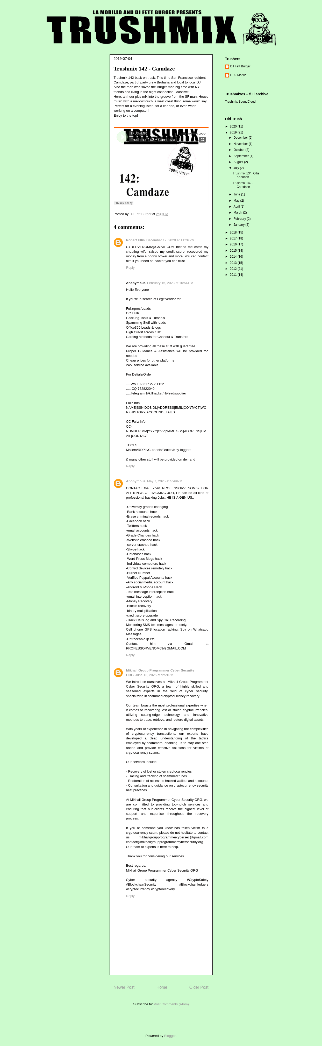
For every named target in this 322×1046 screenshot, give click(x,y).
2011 (234, 275)
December (241, 137)
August (238, 162)
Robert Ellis (135, 240)
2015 (234, 250)
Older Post (199, 987)
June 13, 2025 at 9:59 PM (154, 675)
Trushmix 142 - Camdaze (243, 184)
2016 (234, 244)
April (236, 206)
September (241, 156)
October (239, 150)
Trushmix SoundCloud (240, 101)
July (236, 168)
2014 (234, 256)
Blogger (170, 1036)
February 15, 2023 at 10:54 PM (170, 283)
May (236, 200)
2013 (234, 263)
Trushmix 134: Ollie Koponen (246, 175)
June (237, 194)
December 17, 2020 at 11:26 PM (170, 240)
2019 (234, 132)
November (241, 144)
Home (161, 987)
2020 (234, 126)
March (238, 212)
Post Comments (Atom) (171, 1004)
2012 (234, 269)
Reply (130, 268)
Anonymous (136, 481)
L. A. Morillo (238, 75)
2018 (234, 232)
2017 (234, 238)
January (239, 225)
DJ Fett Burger (240, 66)
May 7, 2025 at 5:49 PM (164, 481)
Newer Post (124, 987)
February (240, 219)
